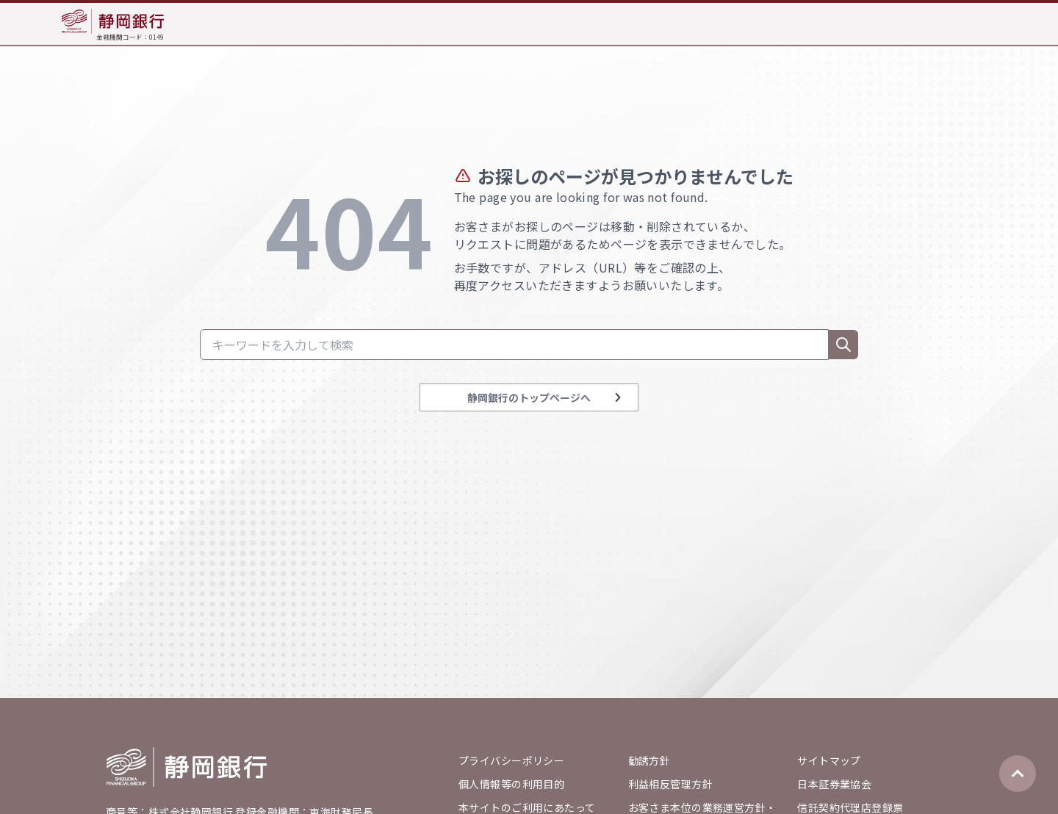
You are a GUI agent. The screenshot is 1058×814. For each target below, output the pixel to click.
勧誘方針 (649, 760)
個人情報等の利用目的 (511, 784)
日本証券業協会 (834, 784)
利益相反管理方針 (670, 784)
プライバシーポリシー (511, 760)
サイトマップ (829, 760)
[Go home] (186, 767)
